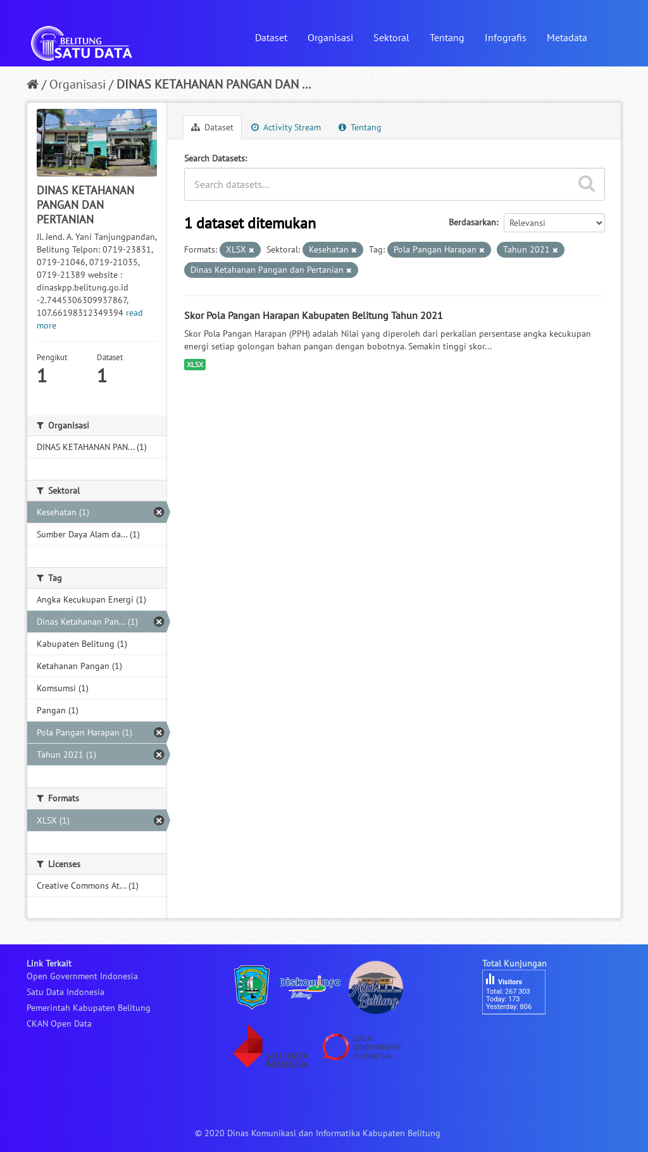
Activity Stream (286, 127)
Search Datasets (214, 158)
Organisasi (330, 37)
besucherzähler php (520, 1036)
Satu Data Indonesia (65, 992)
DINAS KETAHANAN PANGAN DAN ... (213, 84)
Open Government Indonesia (82, 976)
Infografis (505, 37)
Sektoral (391, 37)
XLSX (195, 364)
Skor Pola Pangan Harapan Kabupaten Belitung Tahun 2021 (313, 315)
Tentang (447, 37)
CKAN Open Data (59, 1023)
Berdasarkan (472, 222)
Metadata (567, 37)
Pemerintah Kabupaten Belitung (89, 1007)
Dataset (271, 37)
